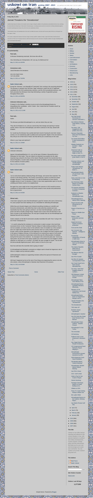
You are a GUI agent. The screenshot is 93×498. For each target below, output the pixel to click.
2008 (71, 423)
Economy (72, 66)
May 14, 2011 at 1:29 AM (17, 142)
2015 (71, 84)
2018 (71, 82)
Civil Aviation (73, 59)
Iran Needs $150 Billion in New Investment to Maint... (78, 140)
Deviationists (15, 46)
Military (72, 51)
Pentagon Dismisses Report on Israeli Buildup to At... (77, 384)
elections (21, 46)
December (75, 96)
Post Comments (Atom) (22, 275)
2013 (71, 89)
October (74, 101)
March (74, 410)
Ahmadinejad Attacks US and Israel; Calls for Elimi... (77, 174)
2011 (71, 94)
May (73, 114)
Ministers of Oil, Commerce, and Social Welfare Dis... (78, 291)
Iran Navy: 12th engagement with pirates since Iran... (77, 129)
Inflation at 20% (75, 388)
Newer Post (11, 272)
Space (71, 55)
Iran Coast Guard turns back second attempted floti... (77, 264)
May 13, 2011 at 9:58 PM (17, 96)
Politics (72, 62)
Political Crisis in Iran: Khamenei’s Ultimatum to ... (78, 338)
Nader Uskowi (14, 84)
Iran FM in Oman (76, 371)
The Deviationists (76, 305)
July (73, 109)
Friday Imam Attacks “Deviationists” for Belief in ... (77, 168)
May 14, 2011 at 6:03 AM (17, 264)
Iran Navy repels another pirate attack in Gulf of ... (78, 157)
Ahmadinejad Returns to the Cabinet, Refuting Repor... (78, 399)
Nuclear (72, 53)
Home (36, 272)
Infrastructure (73, 70)
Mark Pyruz (74, 461)
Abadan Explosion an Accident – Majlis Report (77, 146)
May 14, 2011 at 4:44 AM (17, 192)
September (75, 104)
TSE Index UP (75, 307)
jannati (42, 46)
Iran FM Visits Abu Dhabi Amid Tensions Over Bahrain (78, 318)
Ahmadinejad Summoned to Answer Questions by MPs (78, 353)
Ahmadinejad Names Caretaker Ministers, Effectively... (77, 285)
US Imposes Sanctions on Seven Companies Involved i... (78, 189)
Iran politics (36, 46)
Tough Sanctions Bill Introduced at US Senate (77, 204)
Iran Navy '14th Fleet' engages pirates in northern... (77, 270)
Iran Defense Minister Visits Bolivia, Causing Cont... (78, 123)
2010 (71, 418)
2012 (71, 92)
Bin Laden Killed (76, 395)
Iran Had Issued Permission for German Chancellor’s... (78, 118)
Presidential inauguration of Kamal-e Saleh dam (78, 237)
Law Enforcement (75, 57)
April (73, 407)
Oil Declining (75, 334)
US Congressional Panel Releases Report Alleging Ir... (78, 348)
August (74, 106)
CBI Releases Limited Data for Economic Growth (77, 276)
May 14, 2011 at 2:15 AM (17, 164)
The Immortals (75, 331)
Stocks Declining (76, 380)
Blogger (54, 492)
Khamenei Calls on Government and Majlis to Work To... (77, 151)
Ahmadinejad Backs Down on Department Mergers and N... (78, 296)
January (74, 415)
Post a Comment (14, 268)
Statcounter (71, 476)
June (73, 111)
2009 (71, 421)
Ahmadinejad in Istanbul (78, 314)
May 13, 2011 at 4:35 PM (17, 62)
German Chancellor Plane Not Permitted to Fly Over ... (78, 134)
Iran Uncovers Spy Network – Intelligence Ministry (78, 231)
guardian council (28, 46)
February (74, 412)
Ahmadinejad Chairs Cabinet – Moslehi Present (77, 323)
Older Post (61, 272)
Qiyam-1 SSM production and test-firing (77, 218)
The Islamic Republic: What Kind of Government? (77, 248)
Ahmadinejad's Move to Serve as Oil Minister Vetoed (78, 243)
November (75, 99)
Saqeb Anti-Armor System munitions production (77, 223)
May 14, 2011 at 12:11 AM (17, 110)
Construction (73, 68)
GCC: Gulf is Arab (76, 373)
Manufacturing (74, 73)
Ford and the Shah (76, 227)
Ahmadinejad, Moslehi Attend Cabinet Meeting (77, 367)
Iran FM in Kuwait (76, 256)
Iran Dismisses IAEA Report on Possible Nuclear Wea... (77, 183)
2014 (71, 87)
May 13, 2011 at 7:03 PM (17, 78)
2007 (71, 426)
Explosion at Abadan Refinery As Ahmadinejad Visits (77, 194)
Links (71, 75)
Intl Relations (73, 64)
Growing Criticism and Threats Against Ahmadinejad (77, 162)
